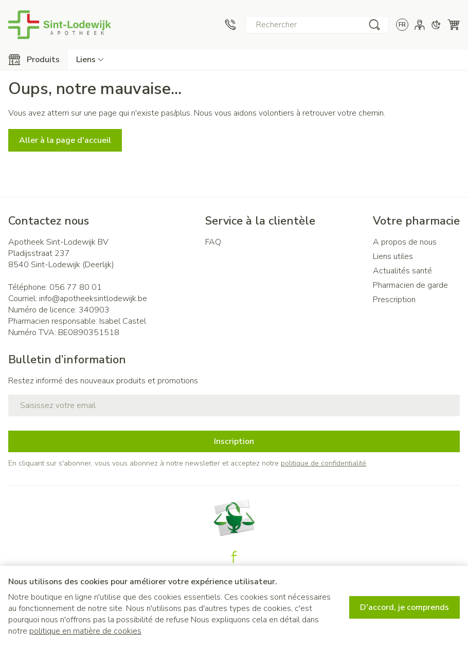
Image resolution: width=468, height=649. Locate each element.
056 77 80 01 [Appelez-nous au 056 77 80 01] (75, 287)
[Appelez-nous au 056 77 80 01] (230, 24)
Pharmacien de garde (410, 285)
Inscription (234, 441)
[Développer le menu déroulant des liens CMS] (90, 59)
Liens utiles (393, 256)
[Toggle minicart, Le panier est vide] (453, 24)
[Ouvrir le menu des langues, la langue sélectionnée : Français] (402, 24)
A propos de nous (405, 242)
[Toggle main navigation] (34, 59)
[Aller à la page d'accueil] (59, 24)
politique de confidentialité (323, 463)
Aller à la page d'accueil (65, 140)
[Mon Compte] (420, 25)
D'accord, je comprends (404, 607)
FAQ (213, 242)
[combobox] (317, 24)
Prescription (394, 299)
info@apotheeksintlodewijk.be (93, 298)
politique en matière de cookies (85, 631)
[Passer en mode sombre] (436, 25)
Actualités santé (402, 270)
